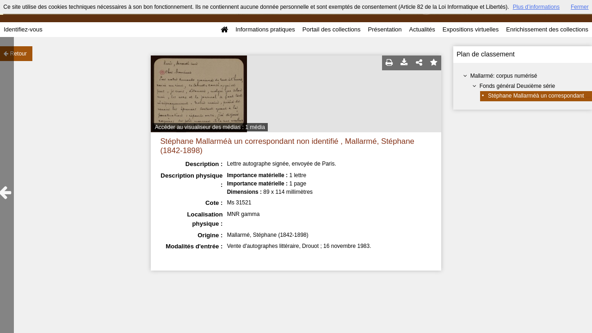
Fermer (580, 7)
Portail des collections (331, 29)
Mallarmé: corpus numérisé (503, 76)
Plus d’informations (536, 7)
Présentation (384, 29)
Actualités (422, 29)
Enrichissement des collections (547, 29)
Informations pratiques (265, 29)
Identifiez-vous (23, 29)
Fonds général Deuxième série (517, 86)
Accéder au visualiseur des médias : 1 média (210, 127)
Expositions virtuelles (471, 29)
